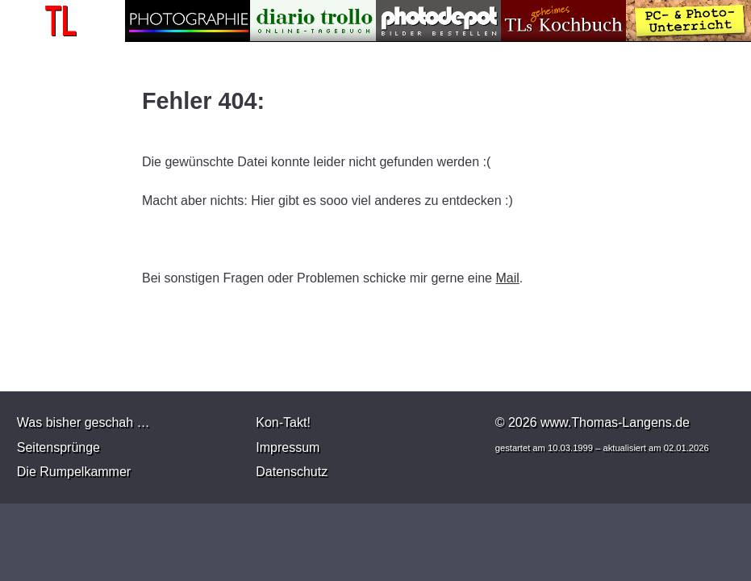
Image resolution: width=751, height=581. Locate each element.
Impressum (287, 447)
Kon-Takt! (283, 422)
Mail (507, 278)
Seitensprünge (58, 447)
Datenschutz (292, 472)
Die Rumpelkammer (74, 472)
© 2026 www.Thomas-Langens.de (592, 422)
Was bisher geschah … (83, 422)
